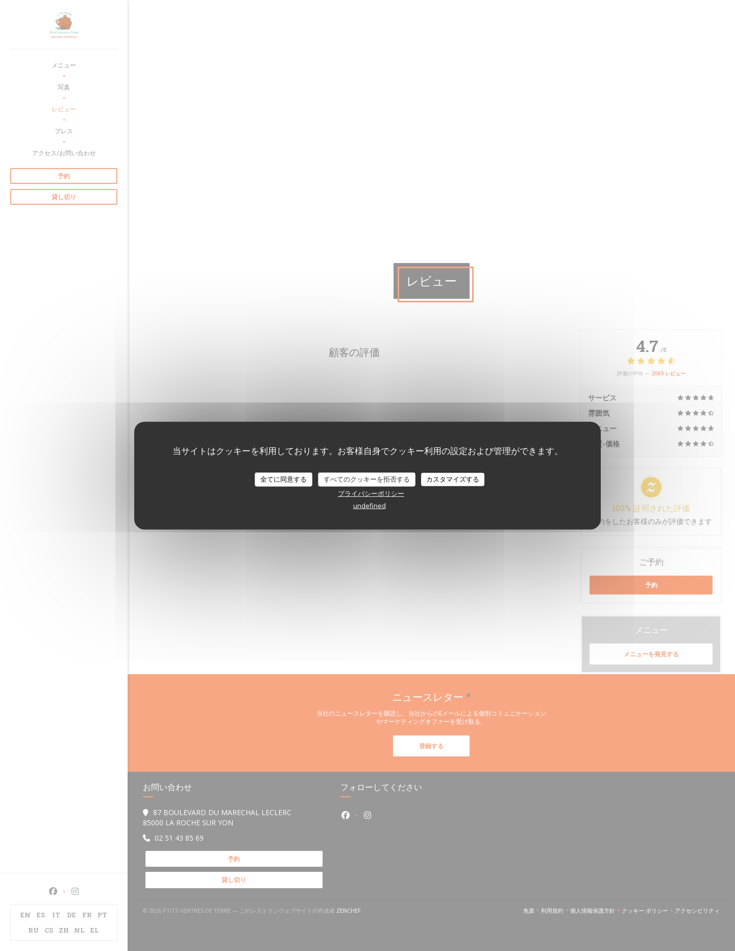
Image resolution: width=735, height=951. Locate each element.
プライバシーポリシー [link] (371, 492)
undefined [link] (369, 505)
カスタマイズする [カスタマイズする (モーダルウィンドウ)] (452, 479)
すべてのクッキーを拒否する (367, 479)
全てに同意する (283, 479)
